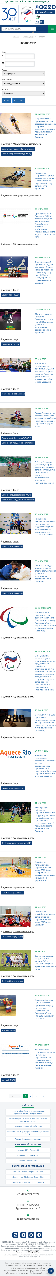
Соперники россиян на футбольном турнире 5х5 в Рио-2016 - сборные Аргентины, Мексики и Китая (45, 962)
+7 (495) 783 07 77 (28, 1194)
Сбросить (18, 100)
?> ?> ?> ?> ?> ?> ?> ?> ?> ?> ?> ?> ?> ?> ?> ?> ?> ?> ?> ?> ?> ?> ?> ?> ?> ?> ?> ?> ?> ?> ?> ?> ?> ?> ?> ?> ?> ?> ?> (23, 83)
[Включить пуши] (51, 1271)
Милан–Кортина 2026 (28, 1160)
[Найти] (33, 32)
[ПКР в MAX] (49, 7)
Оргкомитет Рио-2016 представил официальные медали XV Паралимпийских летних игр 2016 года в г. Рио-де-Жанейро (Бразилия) (45, 722)
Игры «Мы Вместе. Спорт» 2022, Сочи (28, 1171)
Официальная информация (25, 244)
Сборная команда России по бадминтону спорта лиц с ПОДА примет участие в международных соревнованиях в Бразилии (44, 323)
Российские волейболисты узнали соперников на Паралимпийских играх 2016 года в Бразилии (45, 918)
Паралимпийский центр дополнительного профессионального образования (28, 1112)
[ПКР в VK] (41, 7)
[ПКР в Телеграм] (54, 7)
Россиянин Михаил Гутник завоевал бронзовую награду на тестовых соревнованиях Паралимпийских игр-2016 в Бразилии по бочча (44, 1009)
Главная (16, 37)
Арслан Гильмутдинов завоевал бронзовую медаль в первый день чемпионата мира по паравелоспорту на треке (45, 419)
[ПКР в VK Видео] (45, 7)
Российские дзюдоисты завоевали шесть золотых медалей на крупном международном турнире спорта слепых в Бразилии (45, 526)
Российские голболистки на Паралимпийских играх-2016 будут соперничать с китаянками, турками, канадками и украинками (45, 871)
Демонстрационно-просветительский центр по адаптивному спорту (28, 1120)
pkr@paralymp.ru (28, 1219)
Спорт (16, 290)
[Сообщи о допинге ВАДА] (38, 17)
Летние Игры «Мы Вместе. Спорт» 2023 (28, 1177)
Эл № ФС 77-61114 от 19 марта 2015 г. (36, 1251)
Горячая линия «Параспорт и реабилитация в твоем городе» (28, 1132)
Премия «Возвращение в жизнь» (28, 1139)
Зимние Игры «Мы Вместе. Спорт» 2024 (28, 1182)
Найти (6, 100)
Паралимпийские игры (23, 637)
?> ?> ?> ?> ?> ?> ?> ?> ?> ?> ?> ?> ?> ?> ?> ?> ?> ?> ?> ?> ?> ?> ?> (23, 73)
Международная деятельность (27, 143)
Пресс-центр (28, 37)
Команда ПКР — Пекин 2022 (28, 1155)
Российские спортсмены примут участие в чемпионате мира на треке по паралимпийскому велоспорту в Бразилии (45, 181)
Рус (37, 22)
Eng (41, 22)
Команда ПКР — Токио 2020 (28, 1150)
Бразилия (7, 143)
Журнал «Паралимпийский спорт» (28, 1126)
